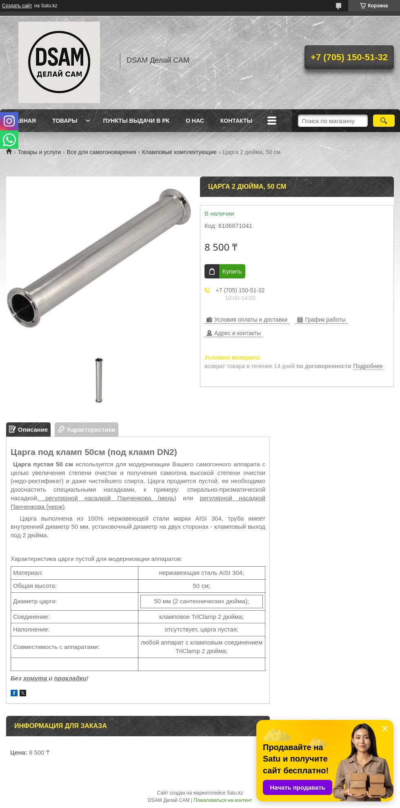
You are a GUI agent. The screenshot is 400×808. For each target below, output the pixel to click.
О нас (195, 120)
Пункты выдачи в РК (136, 120)
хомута (36, 678)
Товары (65, 120)
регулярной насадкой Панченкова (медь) (107, 498)
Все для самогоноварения (101, 152)
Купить (232, 271)
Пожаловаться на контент (222, 800)
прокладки (70, 678)
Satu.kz (235, 793)
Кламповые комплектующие (179, 152)
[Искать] (384, 121)
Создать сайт (17, 6)
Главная (22, 120)
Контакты (236, 120)
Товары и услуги (39, 152)
